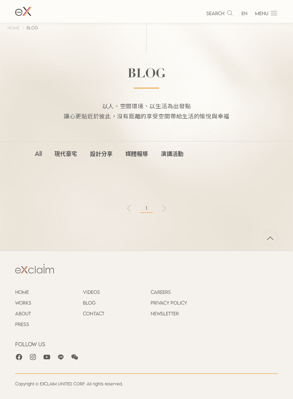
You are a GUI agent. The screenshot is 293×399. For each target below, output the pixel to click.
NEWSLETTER (165, 313)
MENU (266, 13)
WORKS (23, 303)
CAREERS (161, 292)
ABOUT (23, 313)
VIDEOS (91, 292)
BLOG (32, 27)
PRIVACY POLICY (169, 303)
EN (244, 13)
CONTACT (93, 313)
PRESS (22, 324)
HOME (14, 27)
